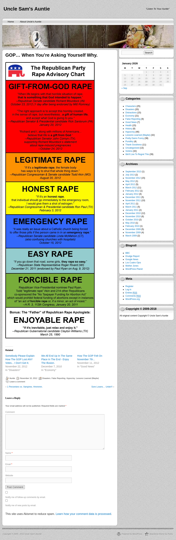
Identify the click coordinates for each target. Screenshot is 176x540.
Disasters (46, 378)
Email (8, 464)
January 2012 (132, 194)
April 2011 (130, 203)
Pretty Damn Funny (134, 138)
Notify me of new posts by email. (20, 505)
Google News (131, 259)
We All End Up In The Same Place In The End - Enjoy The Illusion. (56, 359)
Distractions (131, 112)
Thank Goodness (133, 144)
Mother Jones (132, 266)
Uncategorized (132, 148)
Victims (128, 151)
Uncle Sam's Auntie (27, 9)
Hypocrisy (71, 378)
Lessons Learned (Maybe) (87, 378)
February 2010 (132, 226)
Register (129, 286)
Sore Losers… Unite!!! (101, 387)
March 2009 (131, 235)
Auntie (12, 378)
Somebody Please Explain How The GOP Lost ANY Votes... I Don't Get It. (19, 359)
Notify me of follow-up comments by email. (25, 497)
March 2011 (131, 207)
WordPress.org (132, 299)
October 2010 (132, 219)
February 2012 (132, 191)
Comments (133, 296)
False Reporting (59, 378)
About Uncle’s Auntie (30, 21)
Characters (130, 106)
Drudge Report (132, 256)
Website (9, 475)
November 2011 (133, 200)
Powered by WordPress (132, 534)
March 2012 (131, 187)
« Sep (124, 88)
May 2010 (130, 223)
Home (11, 21)
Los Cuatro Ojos (133, 262)
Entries (131, 292)
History (128, 128)
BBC (127, 253)
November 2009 (133, 232)
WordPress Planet (134, 269)
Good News (131, 122)
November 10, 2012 (28, 378)
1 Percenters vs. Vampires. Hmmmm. (24, 387)
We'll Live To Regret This (137, 154)
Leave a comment (17, 382)
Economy (129, 116)
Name (8, 453)
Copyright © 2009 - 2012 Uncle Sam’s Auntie (22, 534)
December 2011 (133, 197)
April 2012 (130, 184)
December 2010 (133, 213)
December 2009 (133, 229)
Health (128, 125)
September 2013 (133, 171)
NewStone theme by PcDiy (161, 534)
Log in (128, 289)
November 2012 (133, 178)
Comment (10, 412)
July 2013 (130, 175)
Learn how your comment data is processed (83, 513)
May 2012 (130, 181)
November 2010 (133, 216)
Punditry (129, 141)
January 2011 (132, 210)
